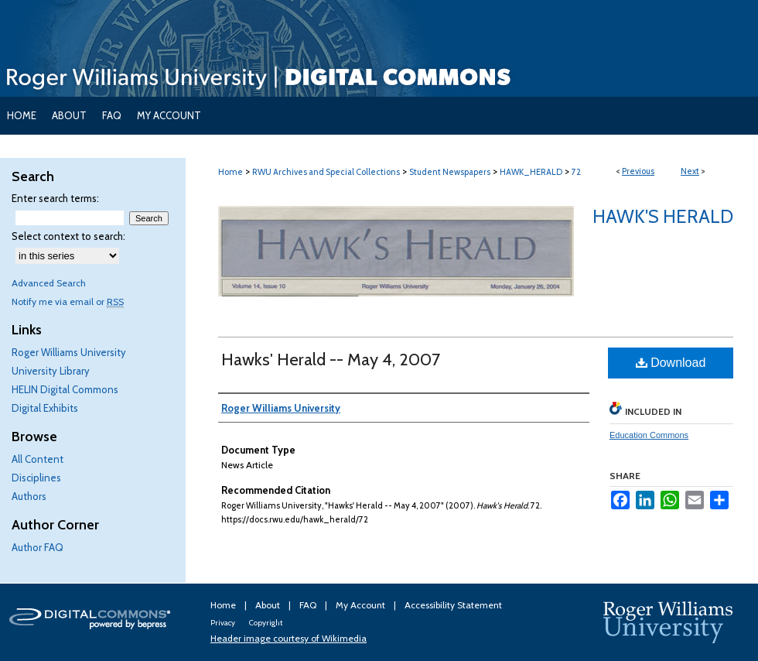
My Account (362, 605)
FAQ (309, 605)
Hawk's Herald (662, 216)
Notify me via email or (68, 301)
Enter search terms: (55, 198)
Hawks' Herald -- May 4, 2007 (330, 359)
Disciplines (36, 477)
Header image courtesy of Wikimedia (288, 638)
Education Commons (648, 435)
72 (576, 171)
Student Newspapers (449, 171)
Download (671, 362)
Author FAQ (37, 547)
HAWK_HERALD (531, 171)
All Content (37, 459)
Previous (638, 171)
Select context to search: (68, 236)
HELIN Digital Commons (65, 389)
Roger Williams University (69, 352)
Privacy (223, 623)
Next (690, 171)
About (268, 605)
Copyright (265, 623)
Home (230, 171)
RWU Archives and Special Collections (326, 171)
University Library (51, 371)
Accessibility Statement (453, 605)
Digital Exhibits (45, 408)
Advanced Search (49, 283)
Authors (29, 496)
